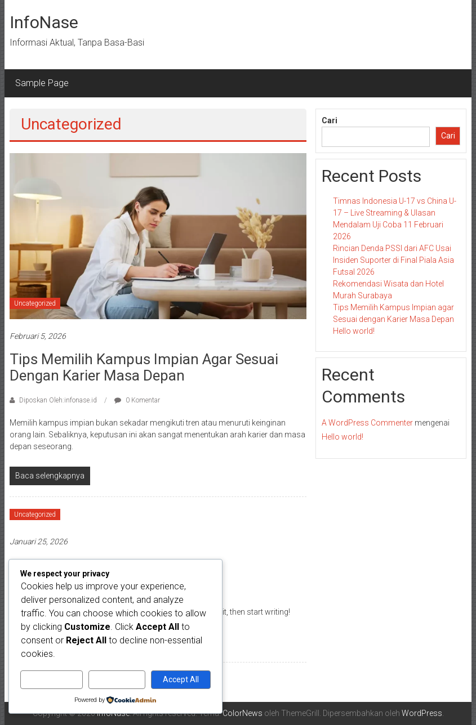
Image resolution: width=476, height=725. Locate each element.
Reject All (117, 679)
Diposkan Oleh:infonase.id (58, 400)
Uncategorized (35, 303)
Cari (329, 120)
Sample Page (42, 83)
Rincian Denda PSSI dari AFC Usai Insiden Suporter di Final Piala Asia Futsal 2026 (393, 260)
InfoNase (44, 22)
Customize (51, 679)
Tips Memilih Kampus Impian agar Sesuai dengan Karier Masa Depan (144, 367)
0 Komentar (137, 400)
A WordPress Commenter (367, 422)
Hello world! (354, 330)
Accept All (181, 679)
